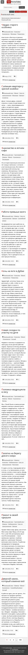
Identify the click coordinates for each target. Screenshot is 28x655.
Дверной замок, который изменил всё (13, 580)
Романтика (20, 34)
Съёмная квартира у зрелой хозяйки (12, 87)
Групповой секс (19, 155)
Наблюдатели (13, 462)
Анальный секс (8, 31)
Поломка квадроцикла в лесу (13, 390)
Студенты (5, 98)
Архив (17, 12)
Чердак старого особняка (9, 26)
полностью (12, 80)
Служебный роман (16, 588)
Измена (4, 157)
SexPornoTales (8, 648)
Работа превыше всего (13, 211)
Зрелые (21, 95)
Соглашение (15, 649)
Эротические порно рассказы (10, 18)
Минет (16, 93)
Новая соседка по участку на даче (10, 331)
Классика (17, 31)
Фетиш (4, 401)
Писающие (5, 159)
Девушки (23, 12)
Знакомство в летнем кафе (12, 149)
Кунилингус (6, 34)
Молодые (13, 34)
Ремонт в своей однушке (9, 516)
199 (20, 640)
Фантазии (15, 464)
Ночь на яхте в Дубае (12, 271)
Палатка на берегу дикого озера (11, 454)
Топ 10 (12, 12)
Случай (13, 339)
